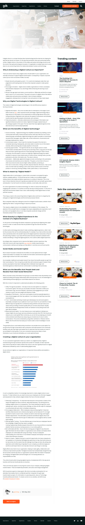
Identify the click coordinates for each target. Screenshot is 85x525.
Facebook (12, 479)
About (68, 1)
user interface (28, 243)
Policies (55, 520)
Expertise (24, 6)
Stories (45, 6)
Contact (56, 6)
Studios (39, 6)
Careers (80, 1)
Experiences (32, 6)
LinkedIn (6, 479)
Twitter (18, 479)
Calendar (74, 1)
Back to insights (11, 501)
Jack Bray (16, 492)
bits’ (16, 112)
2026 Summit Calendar (70, 6)
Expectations (16, 6)
